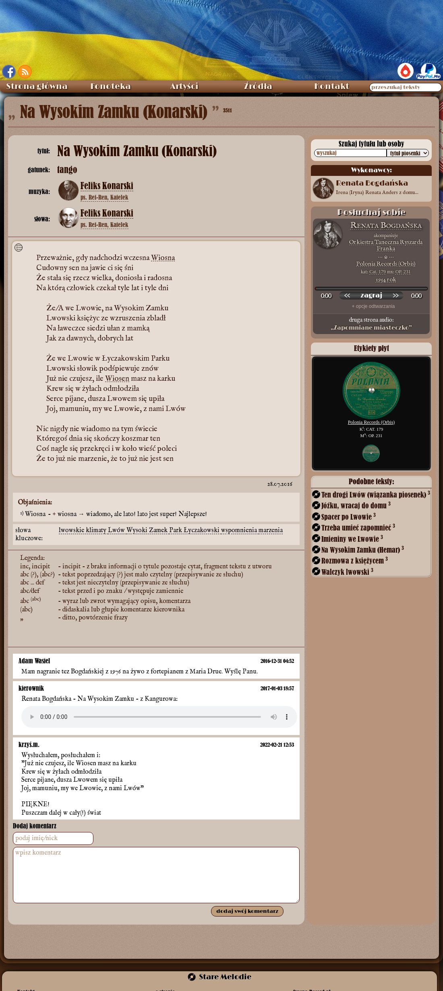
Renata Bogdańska (386, 225)
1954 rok (386, 279)
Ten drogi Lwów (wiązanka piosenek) (375, 494)
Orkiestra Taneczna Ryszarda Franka (385, 245)
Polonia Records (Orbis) (386, 264)
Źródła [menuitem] (258, 86)
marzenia (271, 530)
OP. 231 (403, 272)
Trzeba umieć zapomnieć (358, 527)
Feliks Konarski (107, 186)
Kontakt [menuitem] (331, 86)
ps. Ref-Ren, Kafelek (104, 197)
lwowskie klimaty (83, 530)
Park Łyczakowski (195, 530)
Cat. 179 (377, 272)
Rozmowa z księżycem (354, 560)
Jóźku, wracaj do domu (356, 505)
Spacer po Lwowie (348, 516)
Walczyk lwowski (347, 571)
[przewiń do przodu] (395, 295)
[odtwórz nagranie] (371, 295)
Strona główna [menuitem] (37, 86)
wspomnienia (240, 530)
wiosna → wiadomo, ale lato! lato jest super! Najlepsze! (132, 514)
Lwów (117, 530)
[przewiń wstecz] (347, 295)
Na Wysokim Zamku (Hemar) (362, 549)
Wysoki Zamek (147, 530)
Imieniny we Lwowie (352, 538)
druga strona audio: (371, 324)
